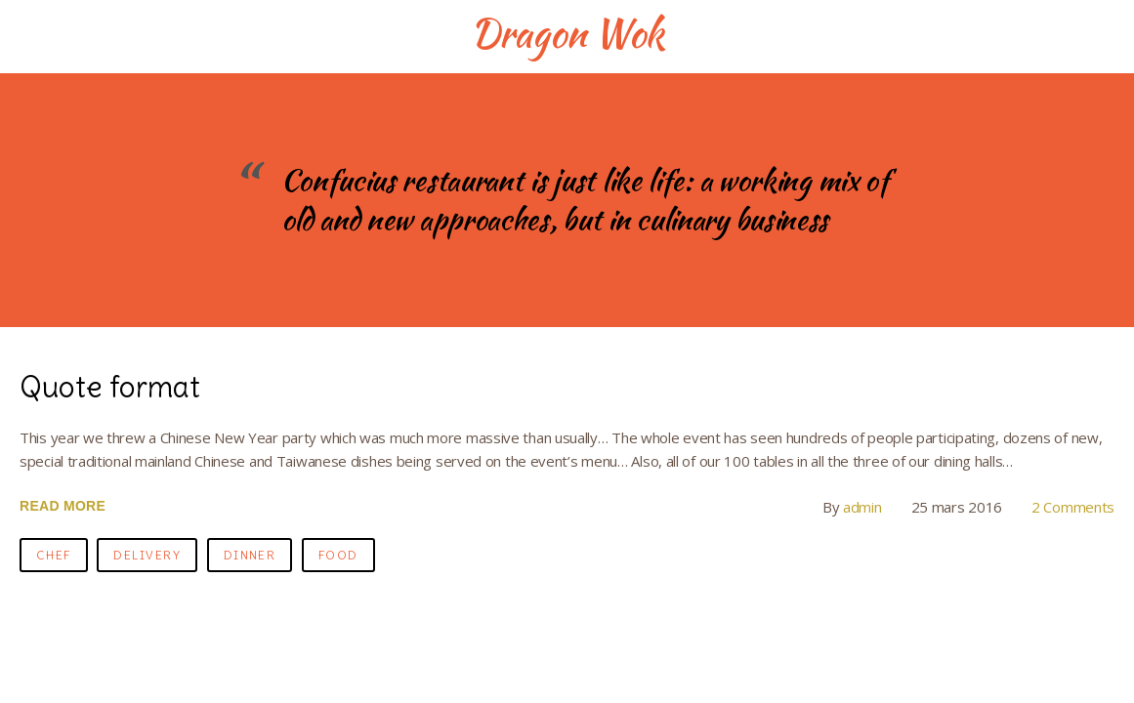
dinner (250, 555)
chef (53, 555)
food (338, 555)
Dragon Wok (567, 34)
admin (862, 507)
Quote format (110, 386)
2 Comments (1072, 507)
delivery (147, 555)
